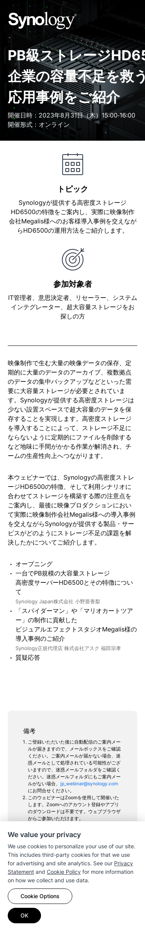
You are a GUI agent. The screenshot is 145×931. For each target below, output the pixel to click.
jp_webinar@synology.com (89, 783)
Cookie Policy (64, 871)
